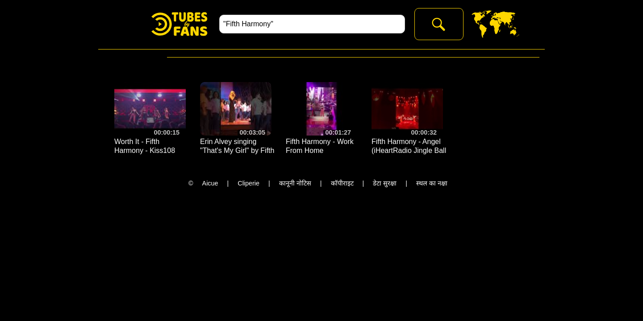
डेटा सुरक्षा (385, 183)
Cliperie (248, 183)
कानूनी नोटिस (295, 183)
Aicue (210, 183)
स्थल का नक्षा (431, 183)
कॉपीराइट (342, 183)
